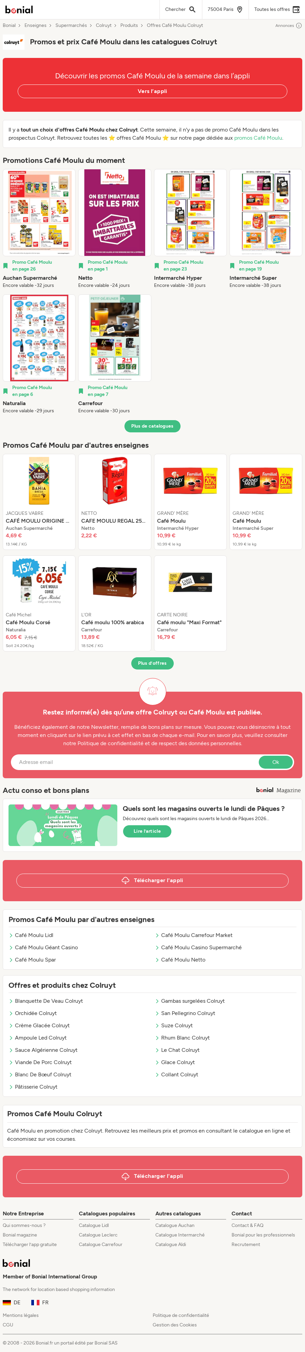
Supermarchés (71, 25)
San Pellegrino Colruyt (185, 1013)
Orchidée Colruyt (33, 1013)
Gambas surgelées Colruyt (190, 1001)
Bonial (9, 25)
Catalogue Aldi (170, 1244)
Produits (129, 25)
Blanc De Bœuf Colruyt (40, 1074)
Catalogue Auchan (174, 1225)
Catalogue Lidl (94, 1225)
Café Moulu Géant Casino (43, 947)
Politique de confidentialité (181, 1315)
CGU (8, 1325)
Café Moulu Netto (180, 959)
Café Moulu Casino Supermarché (198, 947)
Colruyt (104, 25)
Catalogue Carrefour (100, 1244)
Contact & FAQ (248, 1225)
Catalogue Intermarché (180, 1235)
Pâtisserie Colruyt (33, 1087)
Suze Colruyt (174, 1025)
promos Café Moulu (258, 138)
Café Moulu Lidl (31, 935)
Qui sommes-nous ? (24, 1225)
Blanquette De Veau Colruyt (46, 1001)
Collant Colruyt (176, 1074)
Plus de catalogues (152, 426)
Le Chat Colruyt (177, 1050)
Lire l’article (147, 831)
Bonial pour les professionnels (263, 1235)
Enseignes (35, 25)
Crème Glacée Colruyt (39, 1025)
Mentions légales (21, 1315)
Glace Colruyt (175, 1062)
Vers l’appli (152, 91)
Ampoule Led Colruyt (38, 1037)
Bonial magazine (20, 1235)
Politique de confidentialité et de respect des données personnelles (159, 743)
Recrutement (246, 1244)
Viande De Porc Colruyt (40, 1062)
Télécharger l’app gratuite (30, 1244)
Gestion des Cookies (175, 1325)
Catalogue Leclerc (98, 1235)
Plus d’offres (152, 663)
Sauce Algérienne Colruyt (43, 1050)
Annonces (288, 25)
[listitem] (39, 229)
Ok (275, 762)
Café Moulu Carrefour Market (194, 935)
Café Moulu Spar (32, 959)
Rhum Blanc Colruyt (182, 1037)
